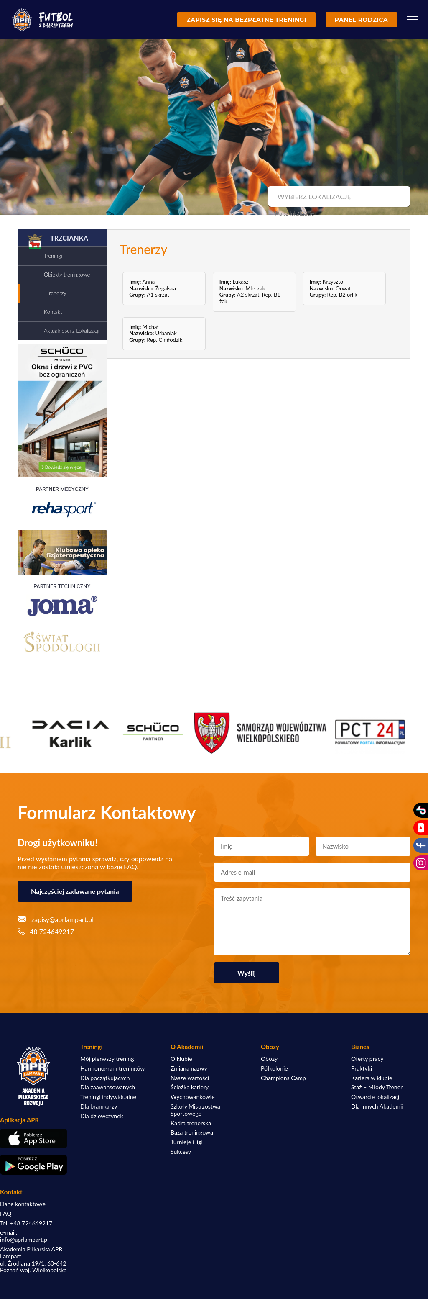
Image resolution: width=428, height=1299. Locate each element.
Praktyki (361, 1068)
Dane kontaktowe (23, 1204)
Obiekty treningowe (67, 274)
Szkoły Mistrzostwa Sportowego (195, 1110)
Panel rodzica (361, 19)
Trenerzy (56, 293)
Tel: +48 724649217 (26, 1223)
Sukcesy (181, 1151)
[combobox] (338, 197)
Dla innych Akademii (377, 1106)
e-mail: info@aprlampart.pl (24, 1236)
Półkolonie (274, 1068)
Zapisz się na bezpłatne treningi (246, 19)
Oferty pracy (367, 1058)
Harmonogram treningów (112, 1068)
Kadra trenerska (191, 1123)
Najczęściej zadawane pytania (75, 891)
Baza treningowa (192, 1132)
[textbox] (338, 197)
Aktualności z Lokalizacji (71, 330)
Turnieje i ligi (187, 1142)
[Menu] (412, 19)
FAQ (6, 1213)
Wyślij (246, 973)
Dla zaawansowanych (107, 1087)
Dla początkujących (105, 1078)
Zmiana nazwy (189, 1068)
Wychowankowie (193, 1097)
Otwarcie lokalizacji (376, 1097)
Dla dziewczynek (101, 1116)
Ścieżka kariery (190, 1087)
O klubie (181, 1058)
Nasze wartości (190, 1078)
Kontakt (53, 311)
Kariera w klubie (371, 1078)
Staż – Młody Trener (377, 1087)
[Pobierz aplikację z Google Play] (33, 1165)
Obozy (269, 1058)
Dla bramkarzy (98, 1106)
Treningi (53, 255)
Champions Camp (283, 1078)
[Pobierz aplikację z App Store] (33, 1138)
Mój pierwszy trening (107, 1058)
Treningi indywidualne (108, 1097)
